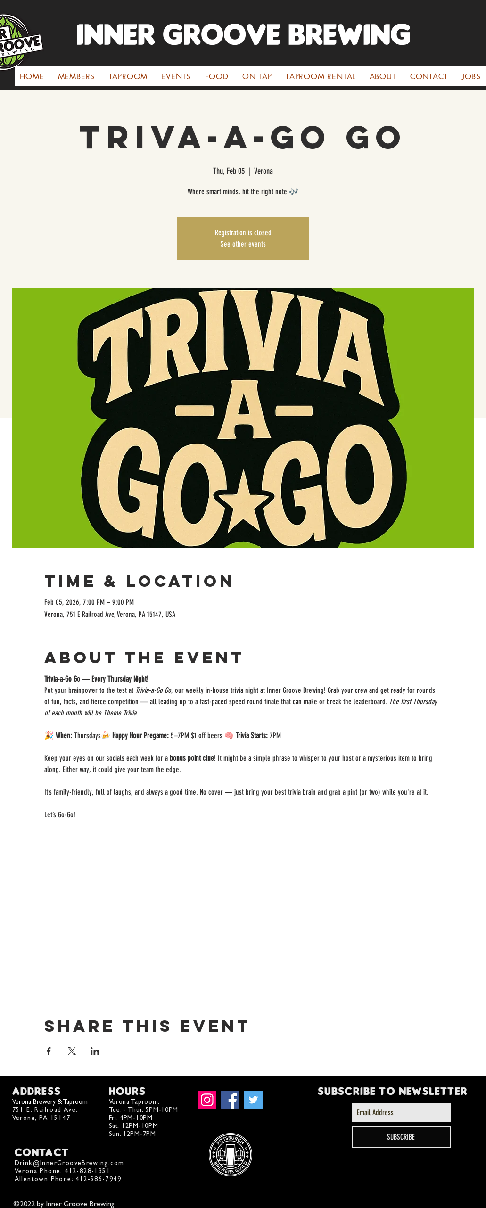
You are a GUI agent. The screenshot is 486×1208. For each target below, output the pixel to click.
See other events (243, 243)
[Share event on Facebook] (48, 1051)
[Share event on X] (71, 1051)
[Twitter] (253, 1100)
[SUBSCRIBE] (401, 1137)
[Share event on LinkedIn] (95, 1051)
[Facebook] (230, 1100)
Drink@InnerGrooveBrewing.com (69, 1163)
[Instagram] (207, 1100)
